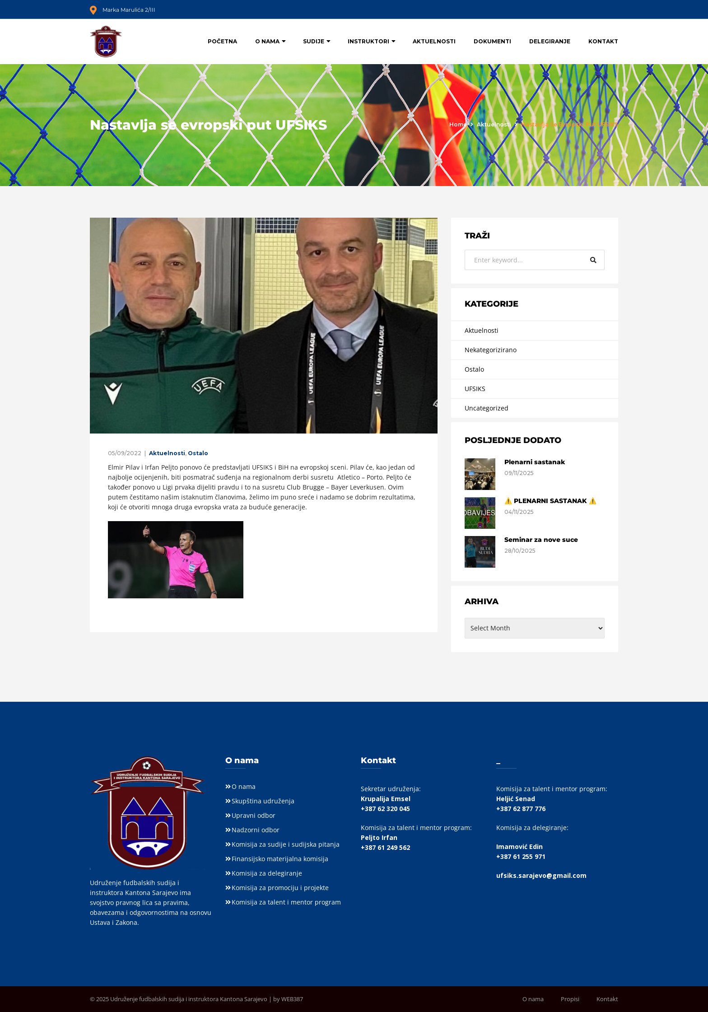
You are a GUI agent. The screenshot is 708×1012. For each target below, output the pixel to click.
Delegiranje (549, 41)
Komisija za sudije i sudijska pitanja (286, 844)
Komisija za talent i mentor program (286, 902)
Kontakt (603, 41)
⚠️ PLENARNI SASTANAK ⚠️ (550, 501)
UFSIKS (475, 388)
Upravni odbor (253, 815)
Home (458, 124)
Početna (222, 41)
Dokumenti (492, 41)
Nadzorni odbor (255, 829)
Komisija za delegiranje (267, 873)
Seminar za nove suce (541, 540)
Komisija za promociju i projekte (280, 887)
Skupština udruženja (263, 801)
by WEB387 (288, 999)
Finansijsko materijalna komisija (280, 858)
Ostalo (198, 453)
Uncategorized (486, 408)
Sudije (313, 41)
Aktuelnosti (434, 41)
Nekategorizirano (491, 349)
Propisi (570, 999)
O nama (267, 41)
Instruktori (368, 41)
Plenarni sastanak (534, 462)
